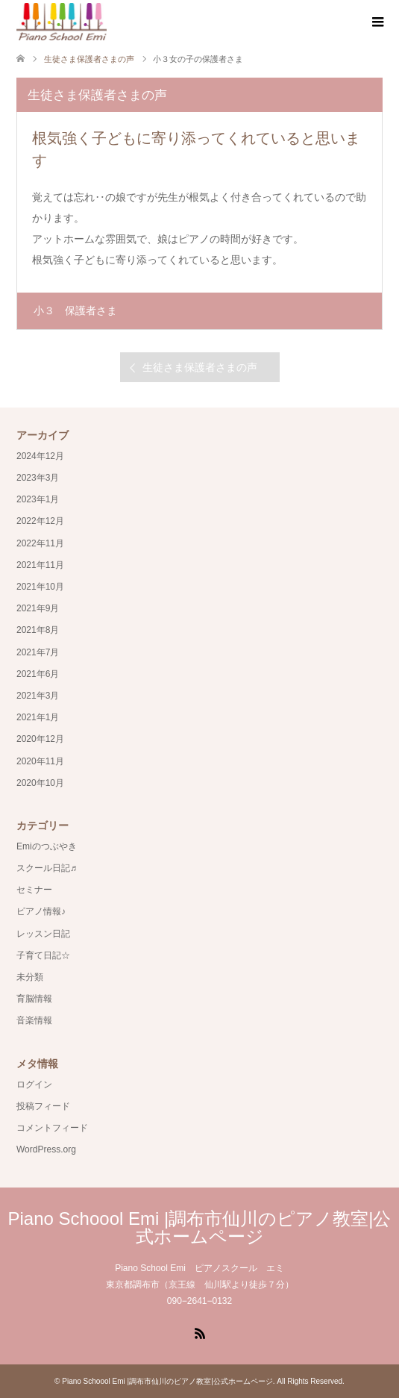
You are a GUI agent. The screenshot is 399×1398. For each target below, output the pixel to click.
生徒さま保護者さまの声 (199, 367)
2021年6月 (37, 674)
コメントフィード (52, 1128)
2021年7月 (37, 652)
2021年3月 (37, 695)
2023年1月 (37, 499)
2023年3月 (37, 477)
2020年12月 (40, 739)
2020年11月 (40, 761)
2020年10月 (40, 783)
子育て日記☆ (43, 955)
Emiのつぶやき (46, 846)
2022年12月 (40, 521)
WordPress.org (46, 1149)
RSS (200, 1332)
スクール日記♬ (46, 868)
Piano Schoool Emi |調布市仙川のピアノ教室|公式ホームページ (200, 1227)
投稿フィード (43, 1106)
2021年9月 (37, 608)
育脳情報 (34, 998)
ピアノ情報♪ (41, 911)
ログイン (34, 1084)
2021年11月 (40, 565)
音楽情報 (34, 1020)
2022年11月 (40, 543)
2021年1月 (37, 717)
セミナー (34, 889)
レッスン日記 (43, 934)
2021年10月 (40, 586)
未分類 (29, 977)
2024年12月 (40, 456)
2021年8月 (37, 630)
